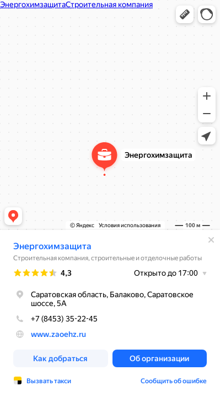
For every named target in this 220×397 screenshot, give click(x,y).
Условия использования (129, 225)
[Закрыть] (211, 239)
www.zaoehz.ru (58, 334)
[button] (185, 14)
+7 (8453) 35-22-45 (55, 318)
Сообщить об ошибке (174, 381)
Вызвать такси (48, 381)
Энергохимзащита (52, 246)
